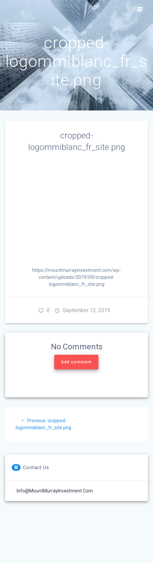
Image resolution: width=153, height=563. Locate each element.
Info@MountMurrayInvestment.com (55, 490)
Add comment (76, 362)
